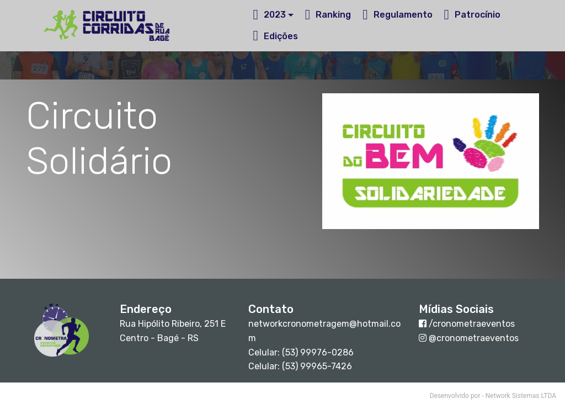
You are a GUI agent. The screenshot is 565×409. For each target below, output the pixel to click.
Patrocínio (472, 14)
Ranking (328, 14)
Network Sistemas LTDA (521, 396)
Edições (275, 36)
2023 (269, 14)
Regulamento (398, 14)
